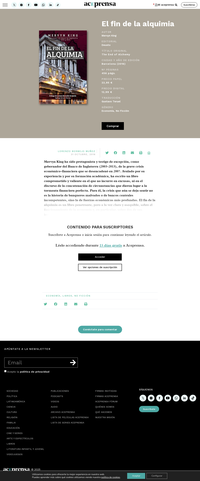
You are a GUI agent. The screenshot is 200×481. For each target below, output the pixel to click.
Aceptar (136, 475)
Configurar (156, 475)
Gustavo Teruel (111, 101)
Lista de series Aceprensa (67, 422)
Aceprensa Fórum (106, 401)
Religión (12, 417)
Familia (11, 422)
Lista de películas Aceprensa (70, 417)
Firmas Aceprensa (106, 396)
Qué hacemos (103, 412)
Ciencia (11, 406)
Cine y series (15, 433)
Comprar (113, 126)
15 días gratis (111, 245)
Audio (54, 406)
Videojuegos (15, 454)
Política (12, 396)
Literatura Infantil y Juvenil (25, 449)
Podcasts (57, 396)
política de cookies (110, 477)
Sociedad (12, 391)
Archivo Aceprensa (63, 412)
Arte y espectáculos (20, 438)
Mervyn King (109, 35)
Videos (55, 401)
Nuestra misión (105, 417)
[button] (176, 5)
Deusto (106, 45)
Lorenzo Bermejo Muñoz (76, 151)
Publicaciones (60, 391)
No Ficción (122, 110)
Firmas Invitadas (106, 391)
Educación (13, 428)
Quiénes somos (104, 406)
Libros (67, 296)
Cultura (12, 412)
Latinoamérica (16, 401)
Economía (108, 110)
